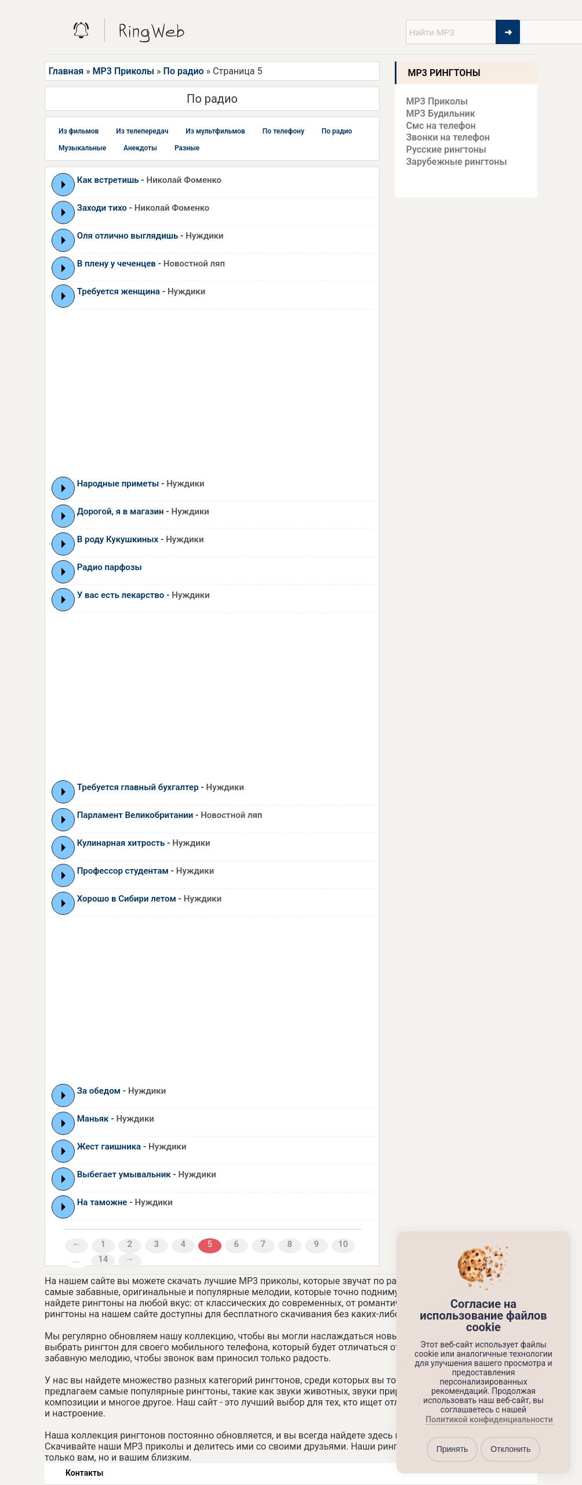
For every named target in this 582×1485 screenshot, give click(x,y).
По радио (183, 71)
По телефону (283, 131)
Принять (452, 1449)
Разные (186, 148)
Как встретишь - (149, 180)
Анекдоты (140, 148)
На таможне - (125, 1202)
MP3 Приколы (124, 71)
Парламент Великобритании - (170, 815)
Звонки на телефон (448, 137)
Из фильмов (79, 131)
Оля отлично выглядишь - (150, 235)
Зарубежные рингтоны (456, 161)
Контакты (84, 1472)
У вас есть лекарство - (143, 595)
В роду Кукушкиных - (140, 539)
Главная (66, 71)
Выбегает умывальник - (146, 1174)
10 (343, 1244)
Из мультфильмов (215, 131)
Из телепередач (142, 131)
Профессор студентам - (145, 871)
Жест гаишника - (132, 1146)
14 (103, 1259)
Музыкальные (82, 148)
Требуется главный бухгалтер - (160, 787)
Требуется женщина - (141, 291)
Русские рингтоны (446, 149)
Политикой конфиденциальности (488, 1419)
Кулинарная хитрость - (143, 843)
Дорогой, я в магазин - (143, 511)
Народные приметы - (141, 483)
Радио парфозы (109, 567)
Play (63, 185)
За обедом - (121, 1091)
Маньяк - (115, 1118)
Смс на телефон (441, 125)
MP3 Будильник (440, 113)
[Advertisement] (212, 392)
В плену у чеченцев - (151, 263)
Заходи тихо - (143, 208)
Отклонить (510, 1449)
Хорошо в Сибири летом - (149, 898)
